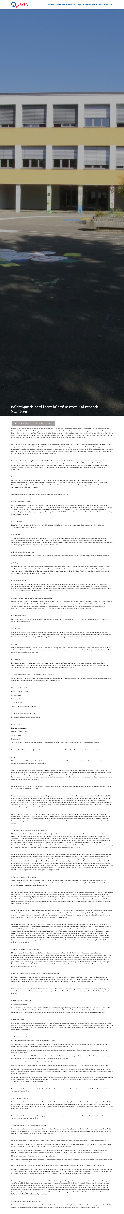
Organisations (90, 5)
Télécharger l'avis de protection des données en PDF (33, 423)
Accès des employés (105, 5)
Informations (61, 5)
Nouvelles (72, 5)
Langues (80, 5)
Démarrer (51, 5)
